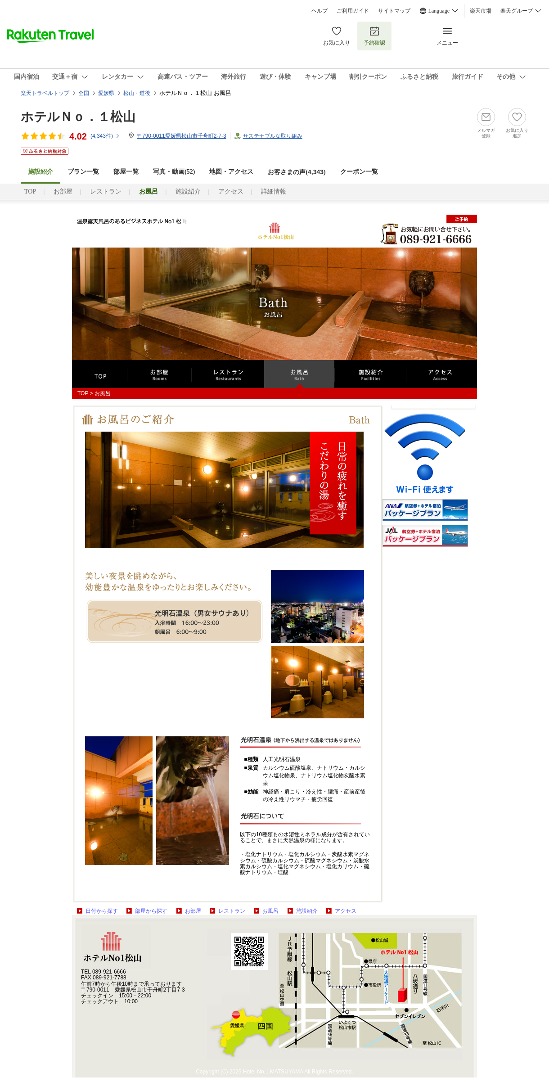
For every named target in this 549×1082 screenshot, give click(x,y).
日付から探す (102, 911)
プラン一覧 (83, 171)
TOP (30, 191)
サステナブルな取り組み (272, 136)
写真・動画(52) (174, 171)
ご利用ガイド (353, 11)
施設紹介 (188, 191)
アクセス (230, 191)
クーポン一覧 (359, 171)
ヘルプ (319, 11)
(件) (105, 136)
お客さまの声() (296, 172)
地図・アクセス (231, 171)
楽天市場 (480, 11)
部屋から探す (151, 911)
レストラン (106, 191)
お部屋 (63, 191)
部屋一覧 (126, 171)
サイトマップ (394, 11)
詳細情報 (273, 191)
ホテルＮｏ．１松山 (78, 117)
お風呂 (270, 911)
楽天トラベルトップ (45, 93)
